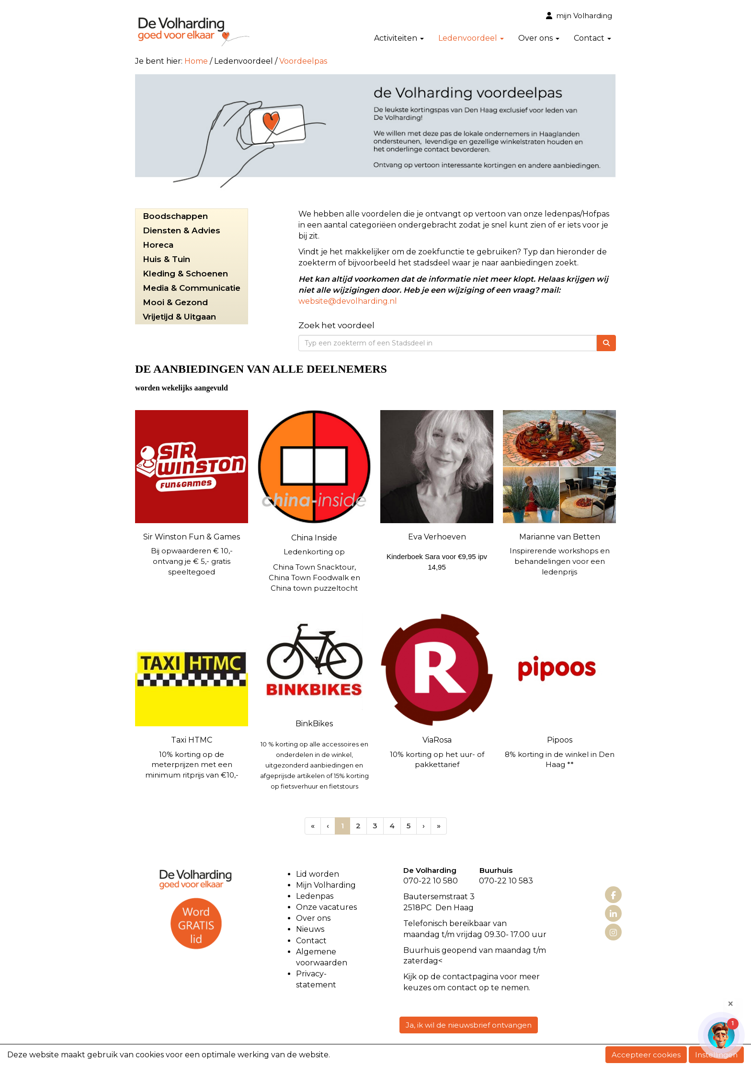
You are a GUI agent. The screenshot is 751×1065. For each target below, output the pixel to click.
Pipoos (559, 739)
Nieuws (310, 929)
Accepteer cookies (646, 1054)
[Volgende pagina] (423, 825)
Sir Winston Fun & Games (191, 536)
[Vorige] (327, 825)
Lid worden (317, 874)
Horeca (158, 245)
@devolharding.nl (347, 301)
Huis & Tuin (166, 259)
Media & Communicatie (191, 288)
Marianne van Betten (559, 536)
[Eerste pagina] (313, 825)
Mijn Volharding (326, 885)
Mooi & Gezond (175, 302)
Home (196, 61)
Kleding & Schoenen (185, 273)
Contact (592, 38)
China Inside (314, 537)
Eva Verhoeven (437, 536)
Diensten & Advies (181, 230)
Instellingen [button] (716, 1054)
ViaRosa (437, 739)
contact (457, 976)
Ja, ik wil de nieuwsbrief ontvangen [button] (469, 1025)
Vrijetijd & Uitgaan (179, 316)
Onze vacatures (327, 907)
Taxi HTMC (191, 739)
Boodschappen (175, 216)
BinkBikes (314, 723)
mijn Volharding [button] (579, 15)
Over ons (538, 38)
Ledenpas (314, 896)
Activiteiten (399, 38)
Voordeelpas (303, 61)
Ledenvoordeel (471, 38)
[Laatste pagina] (439, 825)
